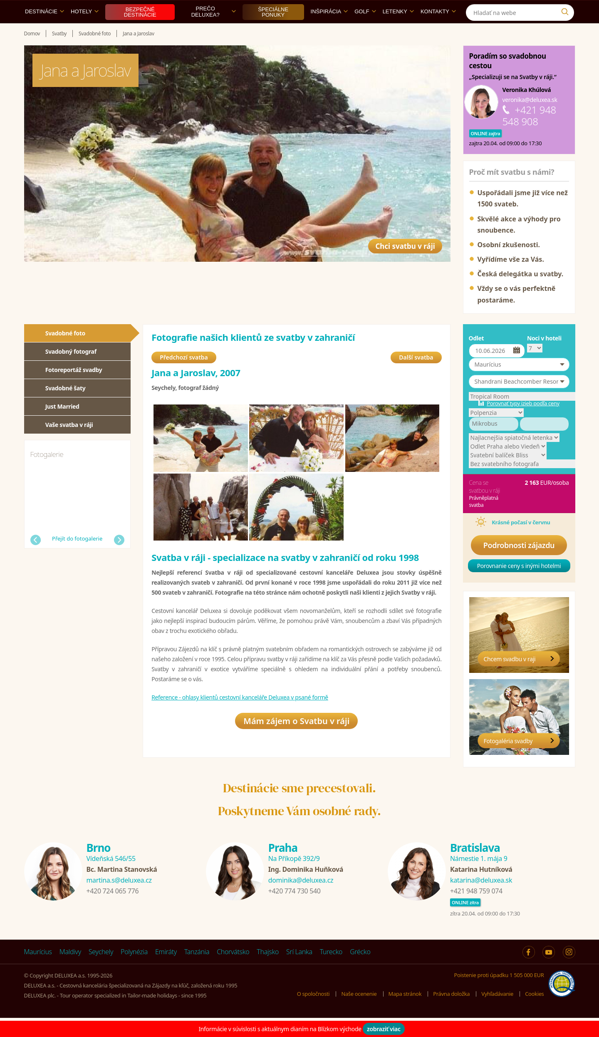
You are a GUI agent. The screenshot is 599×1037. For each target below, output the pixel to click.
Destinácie (44, 30)
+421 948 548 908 (529, 134)
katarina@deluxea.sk (481, 899)
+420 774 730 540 (294, 910)
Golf (365, 30)
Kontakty (438, 30)
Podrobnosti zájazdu (519, 564)
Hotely (85, 30)
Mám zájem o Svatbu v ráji (296, 744)
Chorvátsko (233, 970)
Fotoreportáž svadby (73, 389)
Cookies (534, 1013)
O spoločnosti (313, 1013)
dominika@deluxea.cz (300, 899)
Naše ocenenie (358, 1013)
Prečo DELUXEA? (213, 31)
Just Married (62, 425)
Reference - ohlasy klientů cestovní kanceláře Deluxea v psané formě (239, 719)
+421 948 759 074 (476, 910)
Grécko (360, 970)
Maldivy (70, 970)
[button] (519, 383)
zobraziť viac (384, 1029)
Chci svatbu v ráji (396, 259)
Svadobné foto (65, 352)
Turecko (331, 970)
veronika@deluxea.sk (529, 119)
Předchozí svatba (184, 378)
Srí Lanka (299, 970)
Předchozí (35, 559)
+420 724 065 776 (113, 910)
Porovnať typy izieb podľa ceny (523, 422)
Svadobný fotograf (71, 371)
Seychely (101, 970)
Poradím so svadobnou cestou (507, 79)
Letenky (398, 30)
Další (119, 559)
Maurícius (38, 970)
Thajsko (268, 970)
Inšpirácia (329, 30)
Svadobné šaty (65, 407)
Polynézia (134, 970)
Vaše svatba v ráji (69, 444)
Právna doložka (451, 1013)
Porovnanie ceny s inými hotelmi (519, 585)
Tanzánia (196, 970)
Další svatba (416, 378)
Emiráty (166, 970)
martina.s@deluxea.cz (119, 899)
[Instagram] (566, 9)
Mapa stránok (405, 1013)
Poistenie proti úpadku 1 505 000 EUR (499, 994)
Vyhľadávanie (497, 1013)
